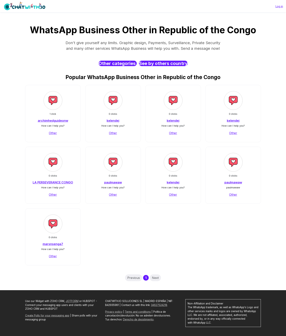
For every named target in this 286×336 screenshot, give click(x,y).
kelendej (113, 120)
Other (53, 133)
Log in (279, 6)
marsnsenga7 (53, 244)
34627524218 (159, 305)
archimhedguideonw (53, 120)
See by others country (163, 63)
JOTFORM (72, 301)
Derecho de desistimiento (138, 319)
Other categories (118, 63)
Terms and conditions (138, 311)
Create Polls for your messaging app (47, 315)
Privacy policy (113, 311)
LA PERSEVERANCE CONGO (53, 182)
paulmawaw (113, 182)
